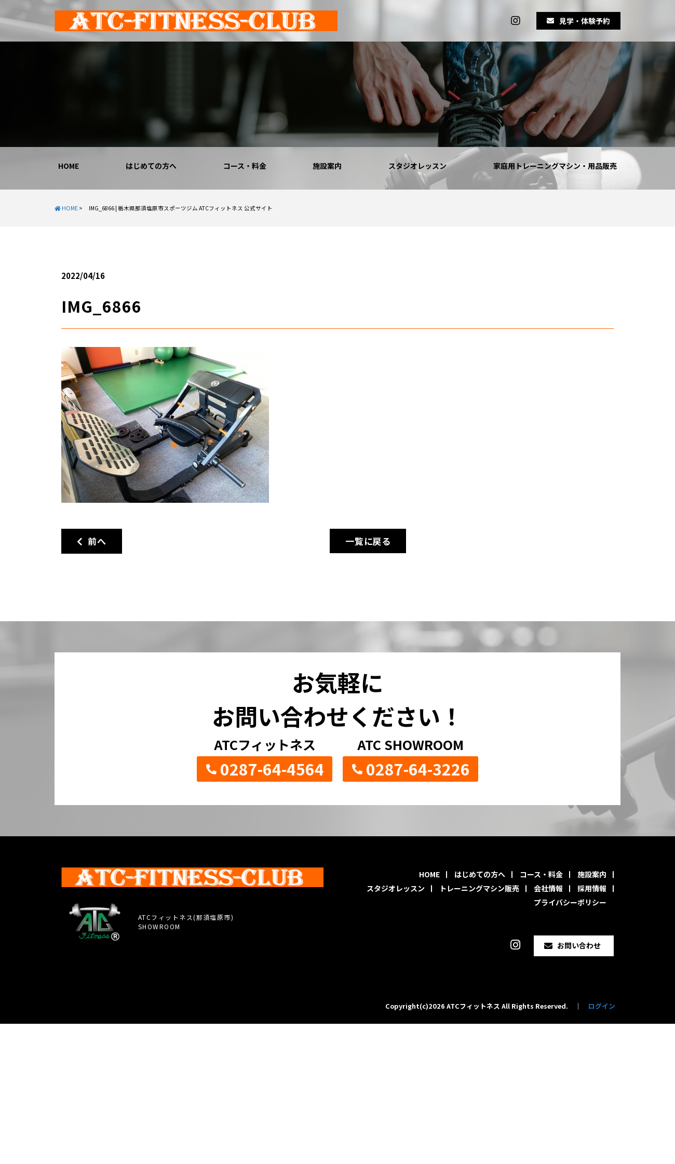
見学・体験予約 (584, 21)
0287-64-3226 (418, 768)
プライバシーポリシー (570, 902)
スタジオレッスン (417, 165)
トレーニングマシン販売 (479, 888)
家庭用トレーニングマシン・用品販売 (555, 165)
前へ (91, 540)
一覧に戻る (367, 540)
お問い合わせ (579, 945)
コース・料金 (244, 165)
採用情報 (591, 888)
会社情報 (548, 888)
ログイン (601, 1006)
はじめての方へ (151, 165)
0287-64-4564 (272, 768)
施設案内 (327, 165)
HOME (68, 165)
